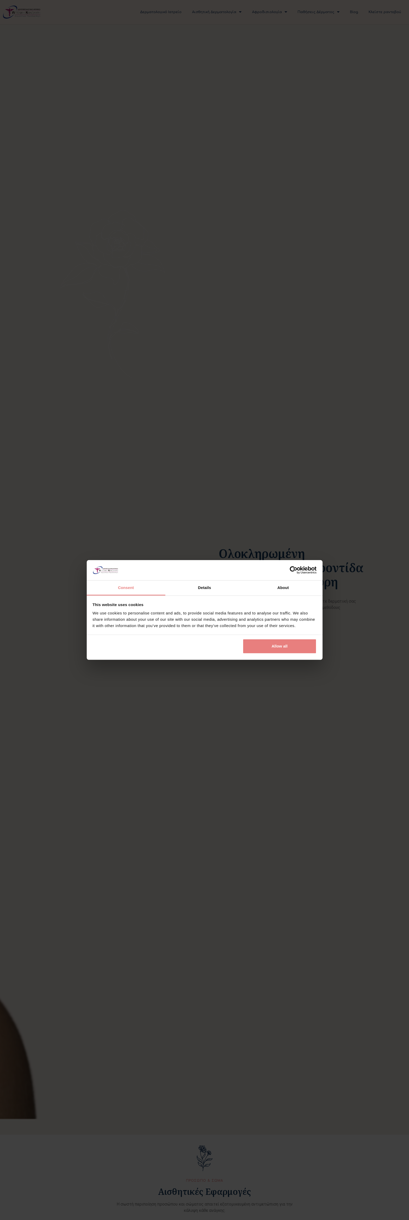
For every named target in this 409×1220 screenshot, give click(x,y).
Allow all (280, 646)
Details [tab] (204, 587)
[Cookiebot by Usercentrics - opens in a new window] (294, 570)
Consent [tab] (126, 587)
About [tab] (283, 587)
